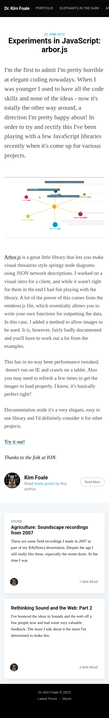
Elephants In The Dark (79, 8)
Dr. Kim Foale (16, 8)
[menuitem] (44, 8)
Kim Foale (36, 477)
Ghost (66, 699)
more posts (44, 483)
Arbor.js (12, 257)
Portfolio (44, 8)
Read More (92, 482)
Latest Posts (47, 699)
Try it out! (14, 441)
